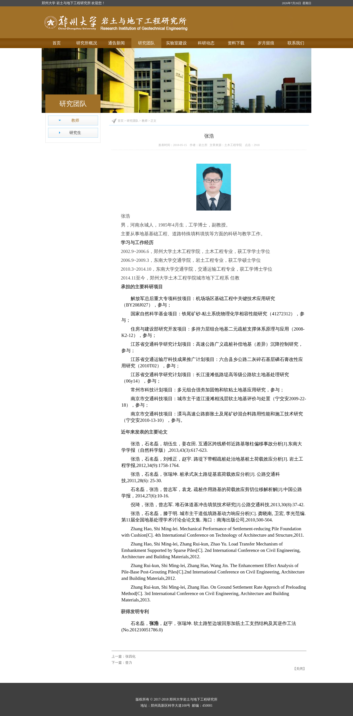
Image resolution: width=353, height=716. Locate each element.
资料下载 (236, 43)
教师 (75, 120)
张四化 (130, 656)
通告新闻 (116, 43)
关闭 (299, 669)
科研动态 (206, 43)
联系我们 (296, 43)
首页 (56, 43)
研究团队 (146, 43)
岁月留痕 (266, 43)
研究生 (75, 133)
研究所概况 (86, 43)
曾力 (128, 662)
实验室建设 (176, 43)
